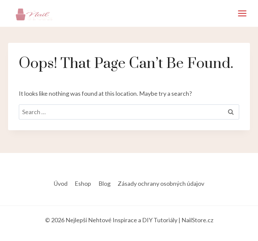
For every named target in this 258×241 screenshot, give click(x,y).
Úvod (61, 183)
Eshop (83, 183)
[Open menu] (242, 13)
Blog (104, 183)
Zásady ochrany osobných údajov (161, 183)
